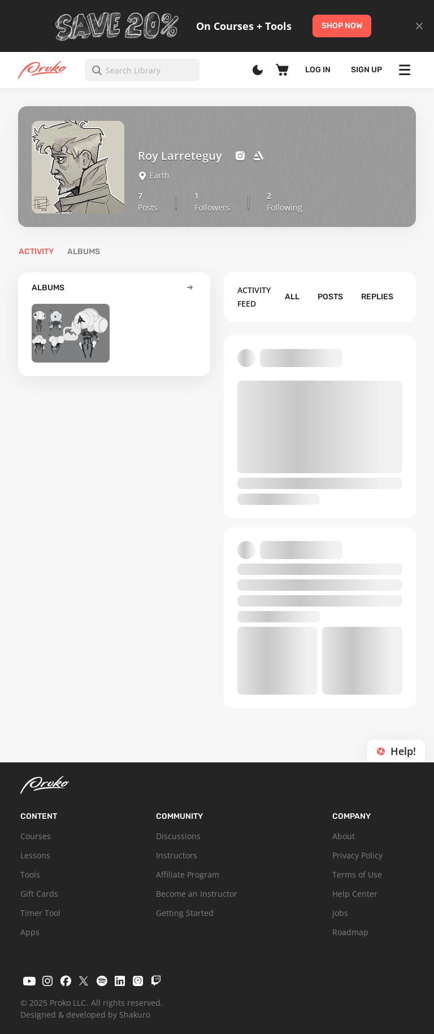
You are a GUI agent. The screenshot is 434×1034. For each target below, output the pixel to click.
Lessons (35, 855)
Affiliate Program (187, 874)
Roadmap (350, 932)
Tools (30, 874)
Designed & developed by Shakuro (85, 1014)
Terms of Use (357, 874)
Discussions (178, 836)
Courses (35, 836)
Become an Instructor (196, 893)
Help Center (354, 893)
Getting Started (185, 913)
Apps (30, 932)
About (343, 836)
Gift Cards (39, 893)
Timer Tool (40, 913)
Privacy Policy (357, 855)
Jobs (340, 913)
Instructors (176, 855)
